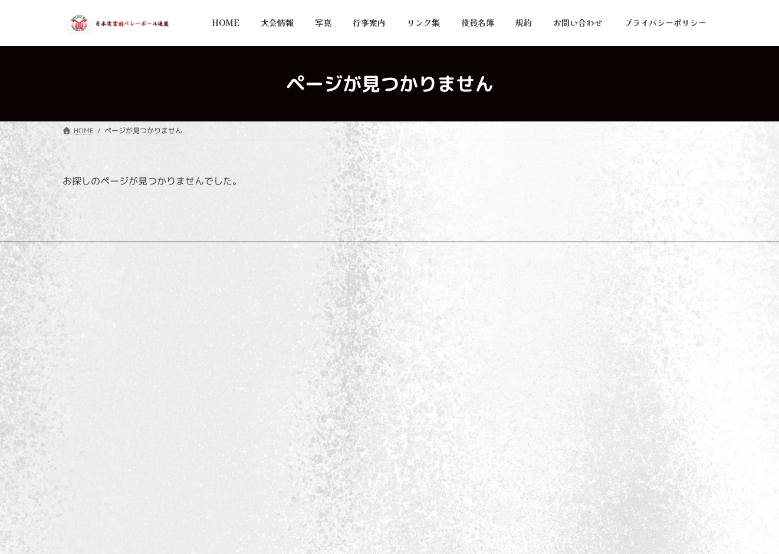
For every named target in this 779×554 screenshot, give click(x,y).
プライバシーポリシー (109, 253)
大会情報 (308, 341)
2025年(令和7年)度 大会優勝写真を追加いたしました (608, 332)
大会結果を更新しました (560, 401)
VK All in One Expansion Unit (467, 534)
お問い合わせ (241, 253)
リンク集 (182, 253)
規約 (301, 443)
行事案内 (308, 382)
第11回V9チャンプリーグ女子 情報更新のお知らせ (601, 471)
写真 (301, 362)
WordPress (320, 534)
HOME (305, 320)
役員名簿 (308, 423)
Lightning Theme (384, 534)
